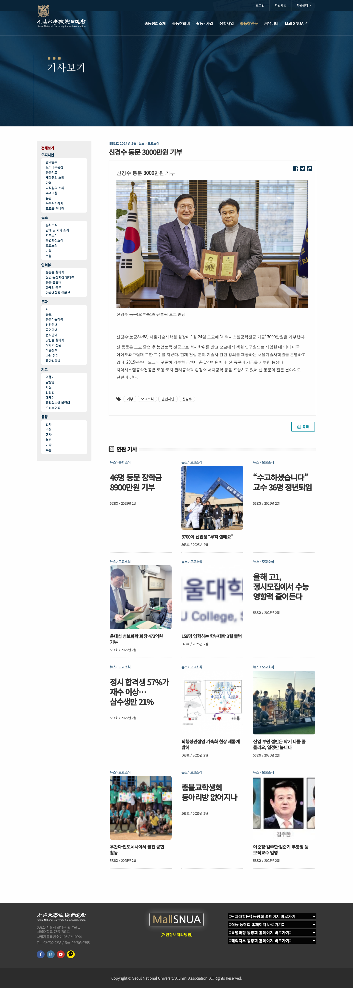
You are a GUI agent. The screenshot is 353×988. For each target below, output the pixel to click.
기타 (48, 445)
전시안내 (51, 335)
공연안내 (51, 329)
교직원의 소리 (55, 187)
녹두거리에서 (54, 203)
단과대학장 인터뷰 (58, 292)
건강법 (50, 392)
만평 (48, 182)
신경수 (187, 398)
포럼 (48, 255)
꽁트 (48, 314)
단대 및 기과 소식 (57, 230)
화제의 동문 (53, 287)
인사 (48, 424)
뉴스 (44, 217)
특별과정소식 (54, 240)
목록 (303, 426)
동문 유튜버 (53, 282)
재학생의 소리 (55, 177)
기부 (130, 398)
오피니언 (47, 155)
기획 (48, 250)
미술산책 (51, 350)
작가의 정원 (53, 345)
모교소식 (51, 245)
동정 (44, 417)
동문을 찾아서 (55, 272)
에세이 (50, 397)
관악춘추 (51, 162)
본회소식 (51, 225)
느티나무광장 (54, 167)
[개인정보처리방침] (176, 934)
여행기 (50, 377)
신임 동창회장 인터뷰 (60, 277)
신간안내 (51, 324)
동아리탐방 (53, 360)
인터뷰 (46, 265)
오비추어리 (53, 407)
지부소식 (51, 235)
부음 (48, 450)
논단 (48, 198)
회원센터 (303, 5)
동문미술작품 (54, 319)
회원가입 (280, 5)
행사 (48, 434)
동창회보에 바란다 (58, 402)
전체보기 (47, 148)
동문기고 (51, 172)
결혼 (48, 439)
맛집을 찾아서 (55, 340)
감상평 (50, 382)
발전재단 (168, 398)
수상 (48, 429)
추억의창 (51, 193)
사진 (48, 387)
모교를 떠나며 (55, 208)
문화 (44, 302)
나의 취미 (52, 355)
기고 (44, 370)
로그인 (260, 5)
